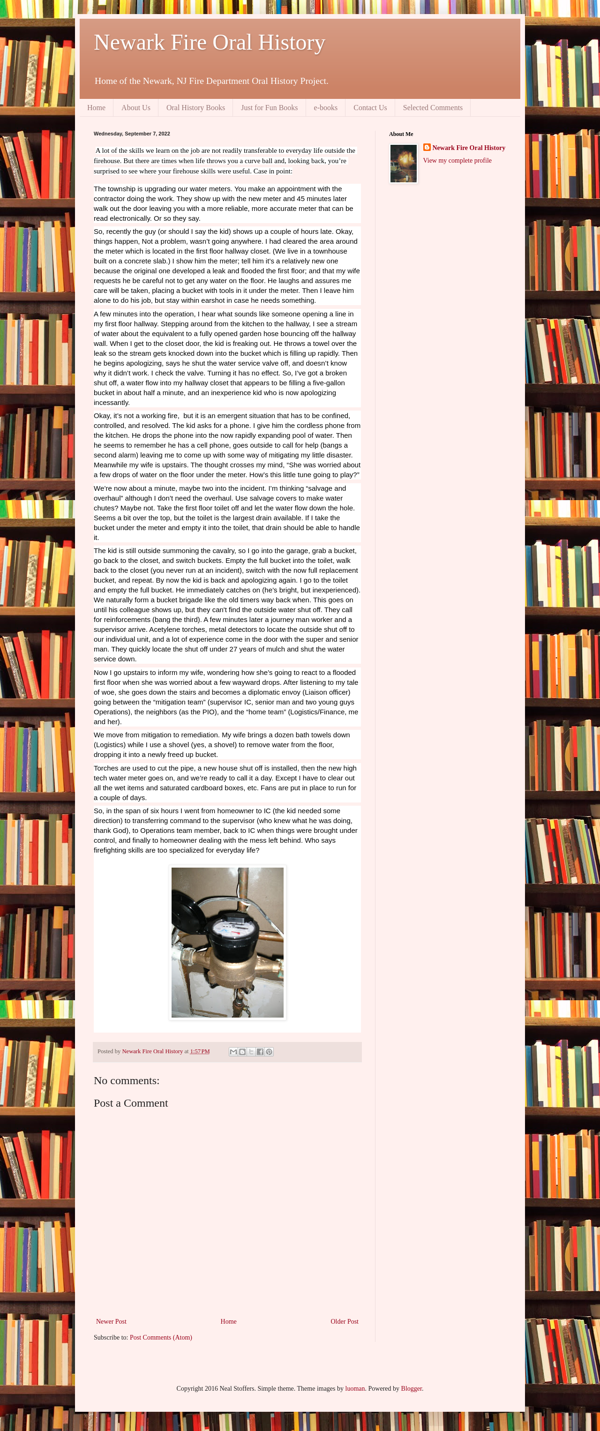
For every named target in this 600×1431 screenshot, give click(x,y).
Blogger (411, 1388)
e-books (326, 108)
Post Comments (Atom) (161, 1337)
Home (96, 108)
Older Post (345, 1321)
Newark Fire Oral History (210, 42)
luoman (355, 1388)
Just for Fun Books (269, 108)
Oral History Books (195, 108)
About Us (135, 108)
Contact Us (370, 108)
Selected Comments (433, 108)
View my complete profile (457, 160)
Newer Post (111, 1321)
